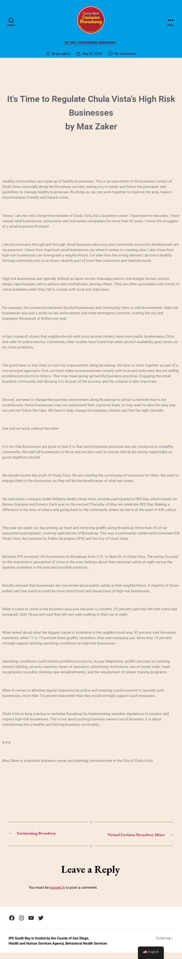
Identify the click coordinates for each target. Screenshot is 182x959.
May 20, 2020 (92, 55)
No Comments (125, 55)
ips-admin (63, 55)
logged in (57, 894)
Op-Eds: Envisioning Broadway (91, 43)
